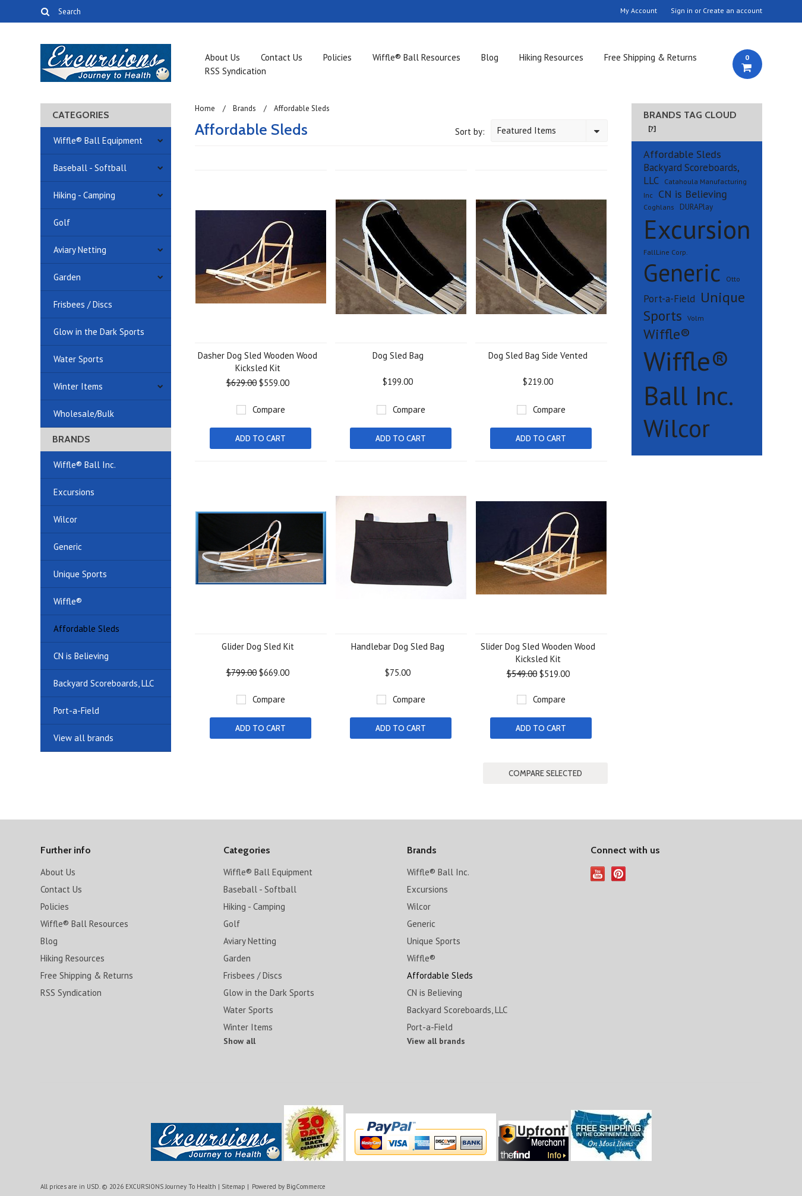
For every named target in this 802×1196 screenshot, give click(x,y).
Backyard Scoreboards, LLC (103, 683)
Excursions (73, 492)
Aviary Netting (79, 249)
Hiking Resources (551, 57)
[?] (652, 128)
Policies (337, 57)
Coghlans (658, 207)
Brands (244, 108)
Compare (268, 409)
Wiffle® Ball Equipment (98, 140)
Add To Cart (260, 438)
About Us (222, 57)
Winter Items (78, 386)
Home (205, 108)
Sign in (682, 11)
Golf (61, 222)
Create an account (732, 11)
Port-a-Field (76, 710)
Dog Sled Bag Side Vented (538, 355)
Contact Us (281, 57)
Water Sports (78, 359)
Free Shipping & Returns (650, 57)
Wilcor (65, 519)
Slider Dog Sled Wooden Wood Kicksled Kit (538, 653)
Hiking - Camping (84, 195)
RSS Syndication (235, 71)
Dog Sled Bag (398, 355)
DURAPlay (696, 207)
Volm (695, 318)
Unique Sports (80, 574)
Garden (67, 277)
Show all (239, 1041)
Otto (733, 278)
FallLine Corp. (665, 252)
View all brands (83, 737)
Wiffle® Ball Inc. (84, 464)
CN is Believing (81, 656)
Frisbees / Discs (82, 304)
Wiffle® (67, 601)
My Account (638, 11)
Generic (67, 546)
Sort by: (470, 131)
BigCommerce (306, 1186)
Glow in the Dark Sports (98, 331)
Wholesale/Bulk (83, 413)
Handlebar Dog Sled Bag (397, 646)
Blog (489, 57)
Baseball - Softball (90, 167)
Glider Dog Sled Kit (258, 646)
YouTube (598, 873)
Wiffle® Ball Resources (416, 57)
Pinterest (618, 873)
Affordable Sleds (86, 628)
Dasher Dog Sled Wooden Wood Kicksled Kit (257, 362)
